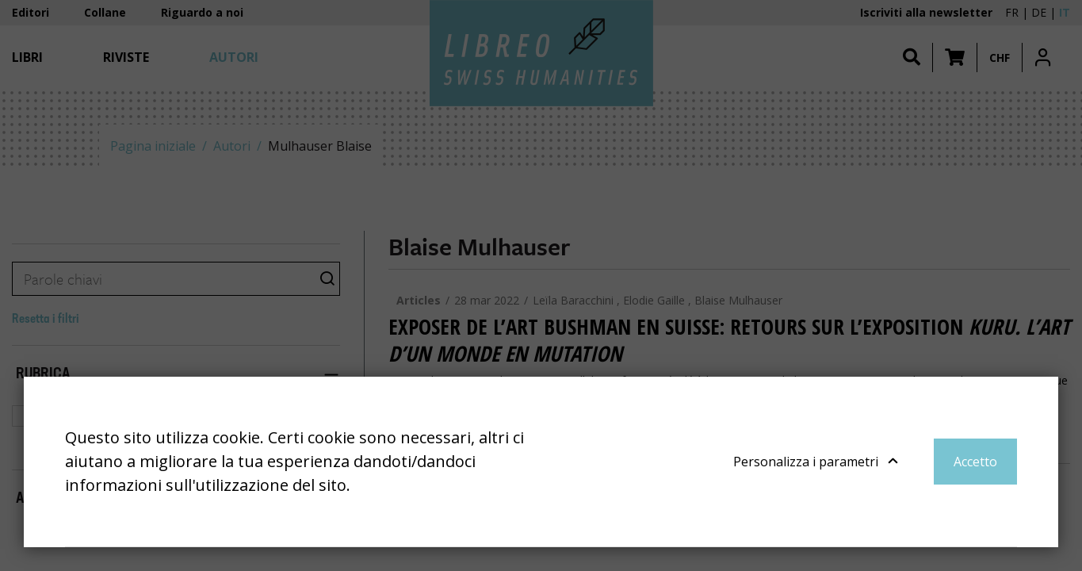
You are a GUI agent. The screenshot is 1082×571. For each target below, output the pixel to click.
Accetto (975, 461)
